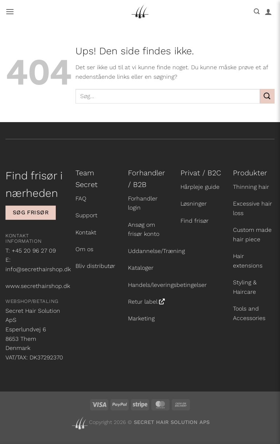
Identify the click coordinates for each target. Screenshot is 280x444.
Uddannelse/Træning (156, 251)
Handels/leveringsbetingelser (167, 284)
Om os (84, 249)
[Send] (267, 96)
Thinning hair (251, 186)
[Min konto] (268, 12)
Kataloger (140, 267)
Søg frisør (31, 212)
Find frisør (194, 220)
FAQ (80, 198)
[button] (9, 11)
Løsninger (193, 203)
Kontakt (85, 232)
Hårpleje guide (199, 186)
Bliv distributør (95, 265)
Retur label (143, 301)
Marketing (141, 318)
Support (86, 215)
